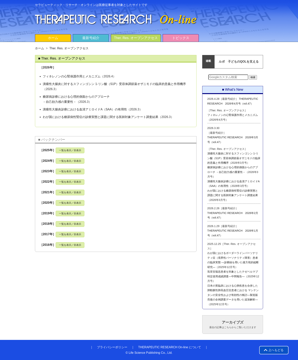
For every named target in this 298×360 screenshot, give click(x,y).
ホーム (53, 38)
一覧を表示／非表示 (70, 150)
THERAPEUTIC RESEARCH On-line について (169, 347)
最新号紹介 (90, 38)
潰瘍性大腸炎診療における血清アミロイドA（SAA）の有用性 (85, 109)
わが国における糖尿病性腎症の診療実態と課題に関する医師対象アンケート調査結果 (100, 117)
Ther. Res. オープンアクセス (136, 38)
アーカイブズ (232, 324)
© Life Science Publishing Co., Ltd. (149, 352)
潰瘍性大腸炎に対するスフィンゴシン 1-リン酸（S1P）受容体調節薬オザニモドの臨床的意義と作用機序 (114, 84)
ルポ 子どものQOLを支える (239, 61)
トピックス (180, 38)
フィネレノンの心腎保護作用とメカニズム (72, 76)
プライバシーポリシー (112, 347)
